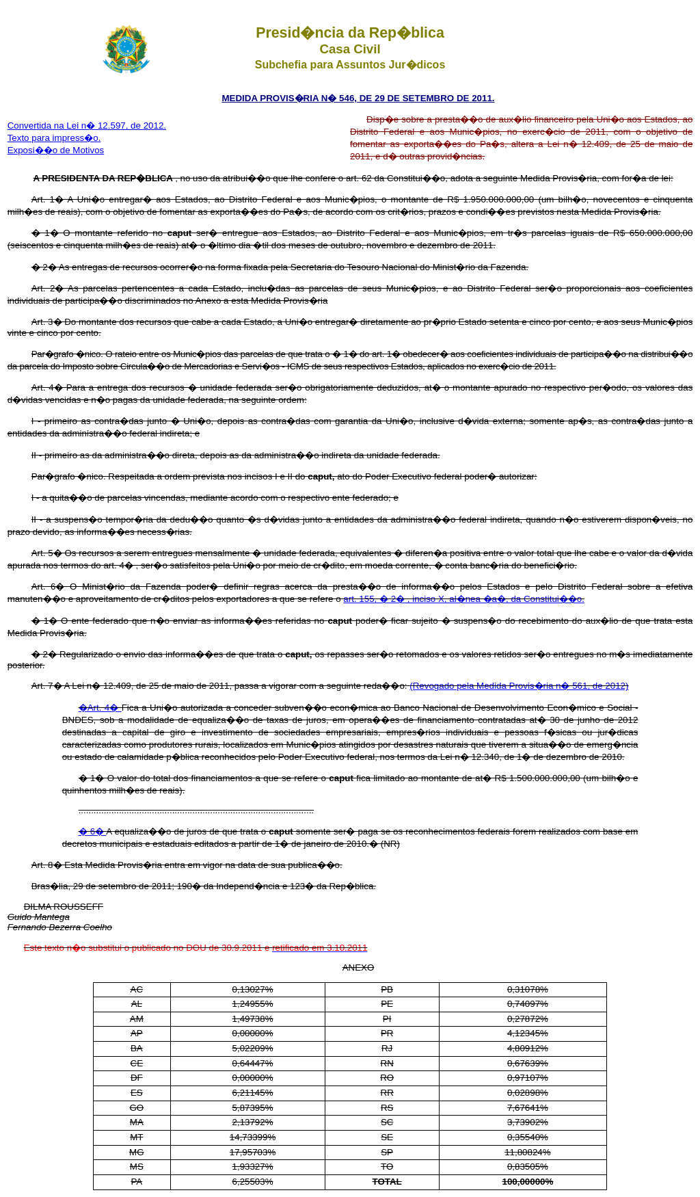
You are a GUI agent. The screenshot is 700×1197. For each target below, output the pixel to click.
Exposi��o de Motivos (56, 150)
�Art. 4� (100, 707)
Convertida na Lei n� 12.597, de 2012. (87, 125)
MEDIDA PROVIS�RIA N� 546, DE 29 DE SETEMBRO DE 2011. (357, 98)
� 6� (93, 831)
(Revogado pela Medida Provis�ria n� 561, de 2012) (518, 686)
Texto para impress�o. (54, 138)
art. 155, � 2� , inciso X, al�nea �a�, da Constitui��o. (463, 599)
